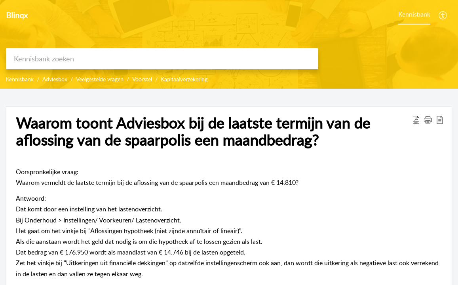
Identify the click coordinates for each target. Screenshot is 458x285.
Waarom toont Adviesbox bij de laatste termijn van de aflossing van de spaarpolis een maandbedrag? (193, 131)
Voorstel (142, 79)
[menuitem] (443, 15)
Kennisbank (414, 14)
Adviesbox (54, 79)
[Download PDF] (416, 119)
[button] (428, 119)
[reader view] (440, 119)
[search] (162, 58)
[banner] (229, 44)
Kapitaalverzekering (184, 79)
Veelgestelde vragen (100, 79)
